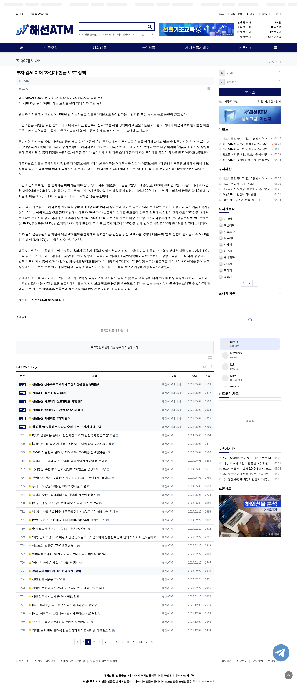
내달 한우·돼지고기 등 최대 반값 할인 (54, 596)
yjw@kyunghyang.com (49, 300)
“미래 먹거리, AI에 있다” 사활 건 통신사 (55, 562)
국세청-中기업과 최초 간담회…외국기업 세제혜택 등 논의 (66, 461)
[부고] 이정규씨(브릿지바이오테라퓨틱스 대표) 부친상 (64, 613)
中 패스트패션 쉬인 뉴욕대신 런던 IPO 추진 (58, 528)
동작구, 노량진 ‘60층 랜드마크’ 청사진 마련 (57, 486)
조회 (208, 375)
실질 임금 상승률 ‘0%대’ (45, 579)
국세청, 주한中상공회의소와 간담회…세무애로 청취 (62, 494)
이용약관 (226, 661)
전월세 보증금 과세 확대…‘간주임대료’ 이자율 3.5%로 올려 (67, 588)
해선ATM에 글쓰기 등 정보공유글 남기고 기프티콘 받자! (244, 143)
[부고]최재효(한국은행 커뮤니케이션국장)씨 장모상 (63, 605)
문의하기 (257, 661)
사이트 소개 (23, 661)
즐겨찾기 (21, 13)
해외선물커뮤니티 (127, 34)
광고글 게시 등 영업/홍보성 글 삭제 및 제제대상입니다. (244, 154)
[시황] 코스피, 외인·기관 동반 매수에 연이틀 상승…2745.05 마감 (70, 444)
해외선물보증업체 (89, 34)
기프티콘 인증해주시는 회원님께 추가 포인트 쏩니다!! (244, 138)
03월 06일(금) (39, 13)
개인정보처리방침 (45, 661)
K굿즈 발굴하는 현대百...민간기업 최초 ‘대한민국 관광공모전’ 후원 (72, 435)
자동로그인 (231, 101)
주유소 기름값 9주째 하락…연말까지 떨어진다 (59, 622)
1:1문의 (276, 13)
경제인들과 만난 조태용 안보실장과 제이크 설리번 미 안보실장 (70, 630)
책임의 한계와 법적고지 (104, 661)
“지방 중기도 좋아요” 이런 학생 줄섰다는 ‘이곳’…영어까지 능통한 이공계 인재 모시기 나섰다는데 (91, 537)
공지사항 (225, 169)
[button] (208, 88)
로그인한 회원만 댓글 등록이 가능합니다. (115, 347)
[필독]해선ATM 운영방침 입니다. (240, 199)
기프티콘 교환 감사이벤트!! (236, 183)
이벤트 (223, 129)
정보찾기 (252, 13)
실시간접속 (227, 209)
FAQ (264, 13)
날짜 (194, 375)
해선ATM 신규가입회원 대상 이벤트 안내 (244, 159)
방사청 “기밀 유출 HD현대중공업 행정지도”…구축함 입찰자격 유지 (72, 511)
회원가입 (236, 13)
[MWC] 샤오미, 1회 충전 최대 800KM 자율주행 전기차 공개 (67, 520)
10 (140, 642)
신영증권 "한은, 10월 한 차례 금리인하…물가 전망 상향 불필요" (70, 477)
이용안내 (242, 661)
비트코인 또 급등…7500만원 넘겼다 (52, 545)
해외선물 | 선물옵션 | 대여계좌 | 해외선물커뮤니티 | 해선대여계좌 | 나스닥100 (149, 675)
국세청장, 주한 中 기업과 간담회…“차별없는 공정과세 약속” (67, 469)
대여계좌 (108, 34)
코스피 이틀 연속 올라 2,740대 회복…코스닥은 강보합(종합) (68, 452)
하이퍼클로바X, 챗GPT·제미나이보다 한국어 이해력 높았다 (67, 554)
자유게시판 (227, 449)
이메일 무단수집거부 (73, 661)
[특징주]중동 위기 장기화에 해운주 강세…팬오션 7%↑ (63, 503)
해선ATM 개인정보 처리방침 (237, 194)
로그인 (222, 13)
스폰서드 (225, 488)
